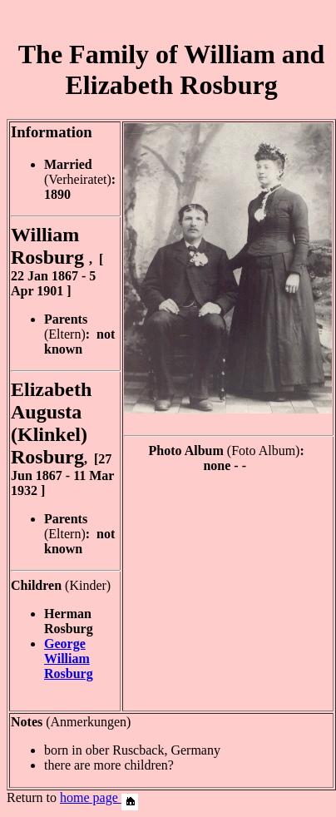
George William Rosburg (68, 658)
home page (99, 797)
